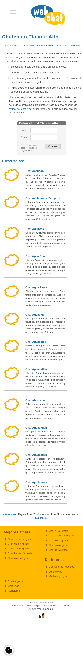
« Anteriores (9, 514)
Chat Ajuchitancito (37, 482)
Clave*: (25, 137)
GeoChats (20, 45)
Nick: (24, 130)
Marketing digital (58, 576)
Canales (6, 45)
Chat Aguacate (35, 314)
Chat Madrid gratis (18, 543)
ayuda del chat (17, 108)
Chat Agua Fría (35, 256)
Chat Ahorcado (35, 400)
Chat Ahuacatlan (36, 427)
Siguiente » (41, 518)
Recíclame (14, 590)
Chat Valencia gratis (19, 558)
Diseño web (55, 571)
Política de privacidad (37, 605)
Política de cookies (60, 605)
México (32, 45)
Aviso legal (17, 605)
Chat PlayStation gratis (62, 535)
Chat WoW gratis (58, 545)
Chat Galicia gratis (18, 548)
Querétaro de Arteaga (51, 45)
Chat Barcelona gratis (20, 539)
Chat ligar (13, 585)
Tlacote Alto (73, 45)
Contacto (33, 602)
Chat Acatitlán (34, 171)
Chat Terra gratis (58, 550)
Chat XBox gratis (58, 530)
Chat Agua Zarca (36, 287)
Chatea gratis (15, 581)
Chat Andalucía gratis (20, 553)
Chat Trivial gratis (58, 540)
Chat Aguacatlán (36, 369)
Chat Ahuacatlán (36, 454)
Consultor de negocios (61, 566)
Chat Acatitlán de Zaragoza (42, 198)
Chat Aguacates (35, 341)
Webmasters (46, 602)
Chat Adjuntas (34, 229)
